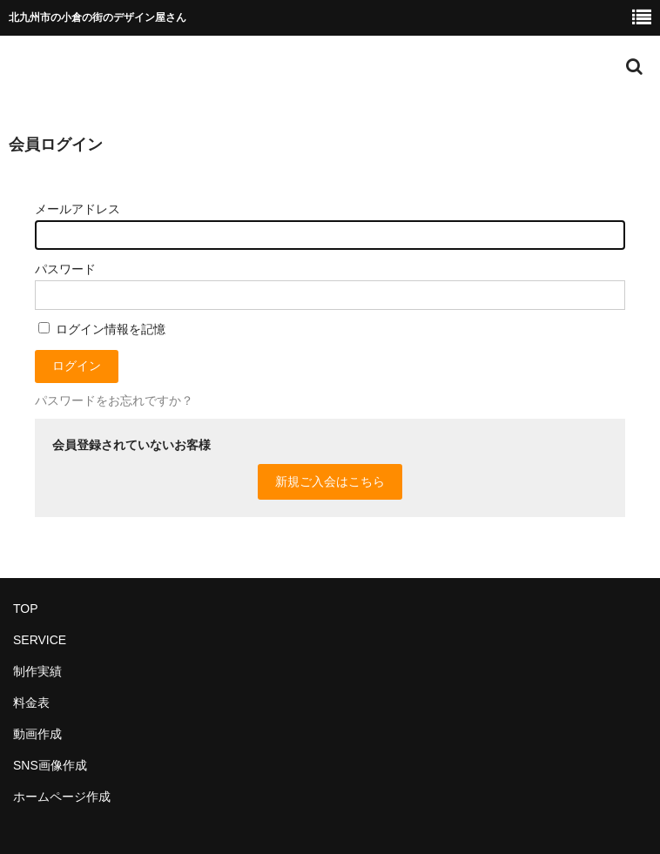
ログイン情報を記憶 (101, 329)
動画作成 (37, 734)
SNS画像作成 (50, 765)
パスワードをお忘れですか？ (114, 400)
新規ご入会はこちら (330, 481)
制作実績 (37, 671)
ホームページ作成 (62, 797)
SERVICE (39, 640)
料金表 (31, 702)
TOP (25, 608)
